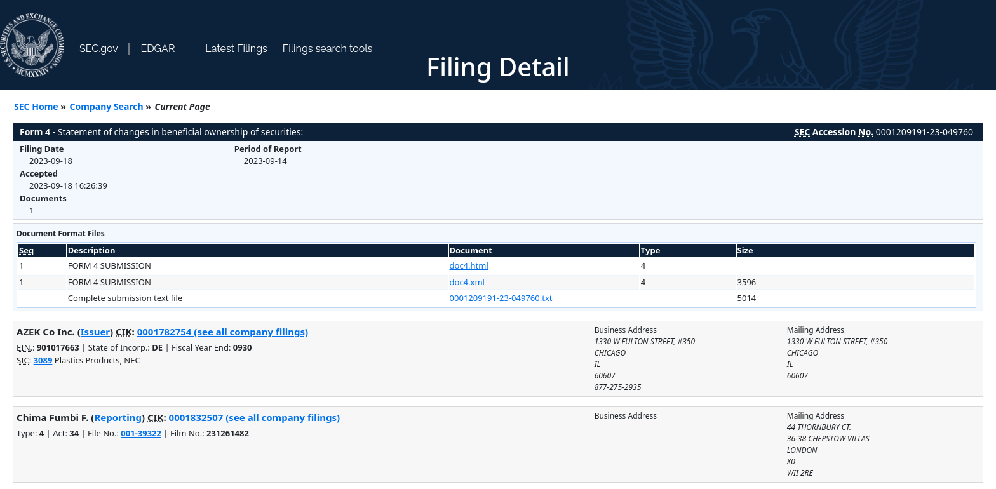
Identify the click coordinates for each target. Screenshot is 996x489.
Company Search (107, 106)
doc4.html (469, 265)
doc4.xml (467, 282)
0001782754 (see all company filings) (222, 331)
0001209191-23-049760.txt (501, 298)
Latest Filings (236, 49)
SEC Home (36, 106)
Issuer (95, 331)
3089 (43, 360)
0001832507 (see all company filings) (254, 417)
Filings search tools (328, 49)
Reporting (118, 417)
